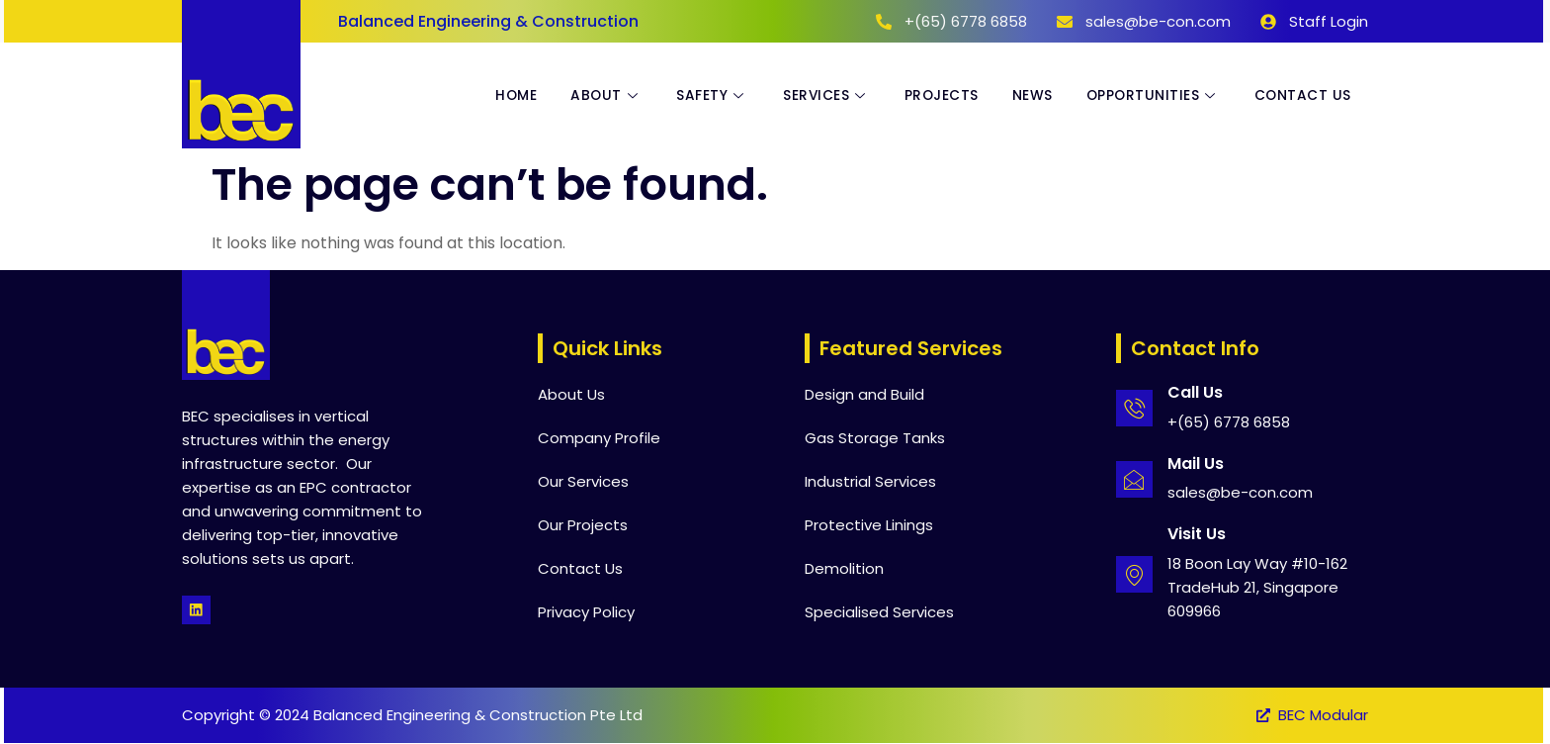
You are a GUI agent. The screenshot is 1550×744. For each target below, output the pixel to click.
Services (814, 96)
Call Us (1196, 392)
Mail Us (1196, 463)
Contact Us (1301, 96)
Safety (697, 96)
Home (495, 96)
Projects (931, 96)
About (589, 96)
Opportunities (1148, 96)
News (1024, 96)
